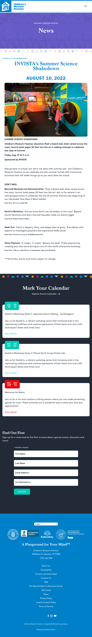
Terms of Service (46, 606)
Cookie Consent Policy (46, 602)
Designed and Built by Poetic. (46, 629)
